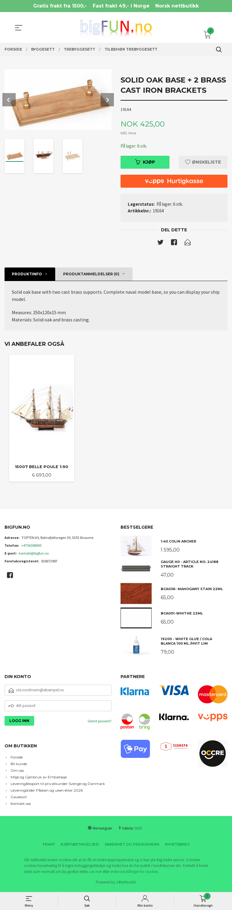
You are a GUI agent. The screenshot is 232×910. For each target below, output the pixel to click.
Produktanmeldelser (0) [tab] (91, 275)
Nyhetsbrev (177, 846)
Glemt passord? (99, 723)
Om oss (17, 772)
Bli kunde (19, 765)
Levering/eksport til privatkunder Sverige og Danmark (58, 785)
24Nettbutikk (126, 884)
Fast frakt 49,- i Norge (121, 6)
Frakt (49, 846)
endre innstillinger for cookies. (134, 873)
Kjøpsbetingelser (80, 846)
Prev (9, 99)
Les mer (95, 873)
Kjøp (145, 162)
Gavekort (19, 798)
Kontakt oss (21, 805)
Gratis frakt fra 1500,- (60, 6)
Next (107, 99)
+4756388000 (31, 547)
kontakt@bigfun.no (34, 555)
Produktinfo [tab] (27, 275)
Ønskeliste (203, 162)
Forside (17, 759)
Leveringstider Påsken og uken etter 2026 (47, 792)
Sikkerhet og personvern (132, 846)
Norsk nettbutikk (177, 6)
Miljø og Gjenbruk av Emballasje (39, 779)
